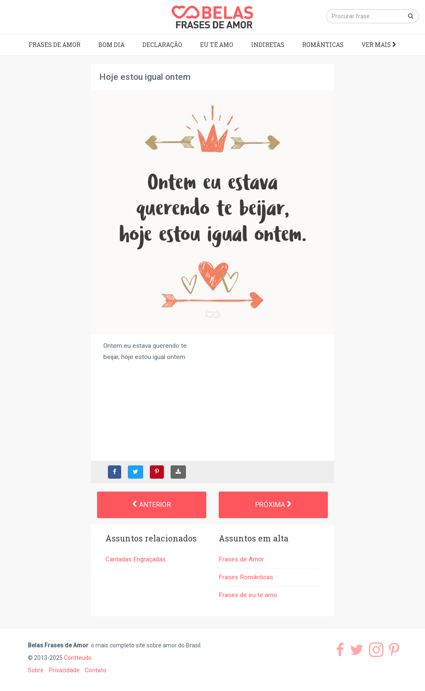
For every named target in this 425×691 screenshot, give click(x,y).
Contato (95, 670)
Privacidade (64, 670)
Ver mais (378, 45)
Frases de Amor (55, 45)
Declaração (162, 45)
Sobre (36, 670)
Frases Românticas (246, 577)
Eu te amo (216, 45)
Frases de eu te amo (248, 595)
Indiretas (267, 45)
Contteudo (78, 657)
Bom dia (111, 45)
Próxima (273, 504)
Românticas (323, 45)
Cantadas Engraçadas (135, 559)
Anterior (151, 504)
